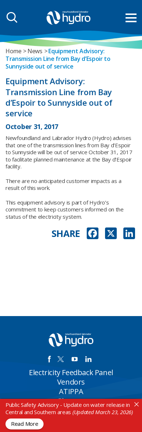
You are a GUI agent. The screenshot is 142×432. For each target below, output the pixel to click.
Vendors (71, 382)
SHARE (66, 233)
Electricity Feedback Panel (71, 372)
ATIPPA (71, 391)
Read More (24, 423)
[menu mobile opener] (131, 17)
